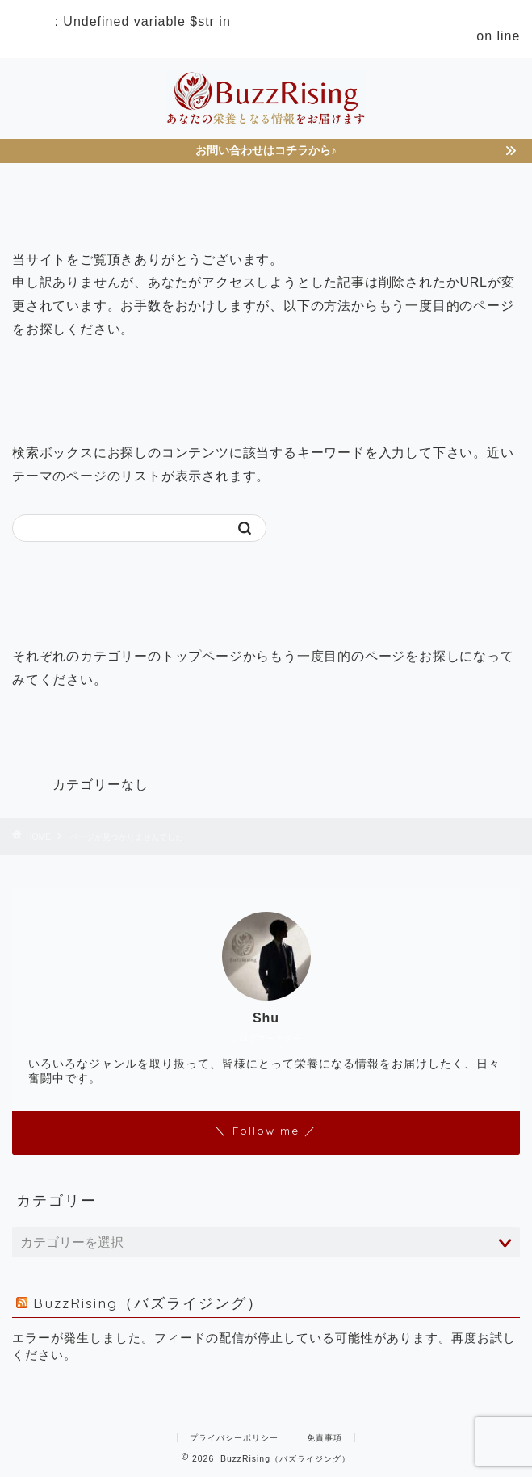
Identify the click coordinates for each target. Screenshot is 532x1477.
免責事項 (324, 1437)
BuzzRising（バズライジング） (148, 1302)
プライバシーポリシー (234, 1437)
